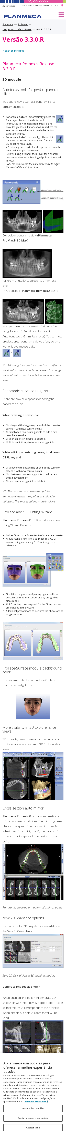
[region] (33, 1093)
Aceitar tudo (33, 1127)
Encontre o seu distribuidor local (41, 5)
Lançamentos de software (17, 29)
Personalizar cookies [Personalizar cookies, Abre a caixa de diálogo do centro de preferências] (33, 1108)
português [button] (9, 6)
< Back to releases (13, 50)
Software (23, 24)
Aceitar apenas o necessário (33, 1118)
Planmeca (8, 24)
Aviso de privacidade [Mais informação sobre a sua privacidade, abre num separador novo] (36, 1101)
